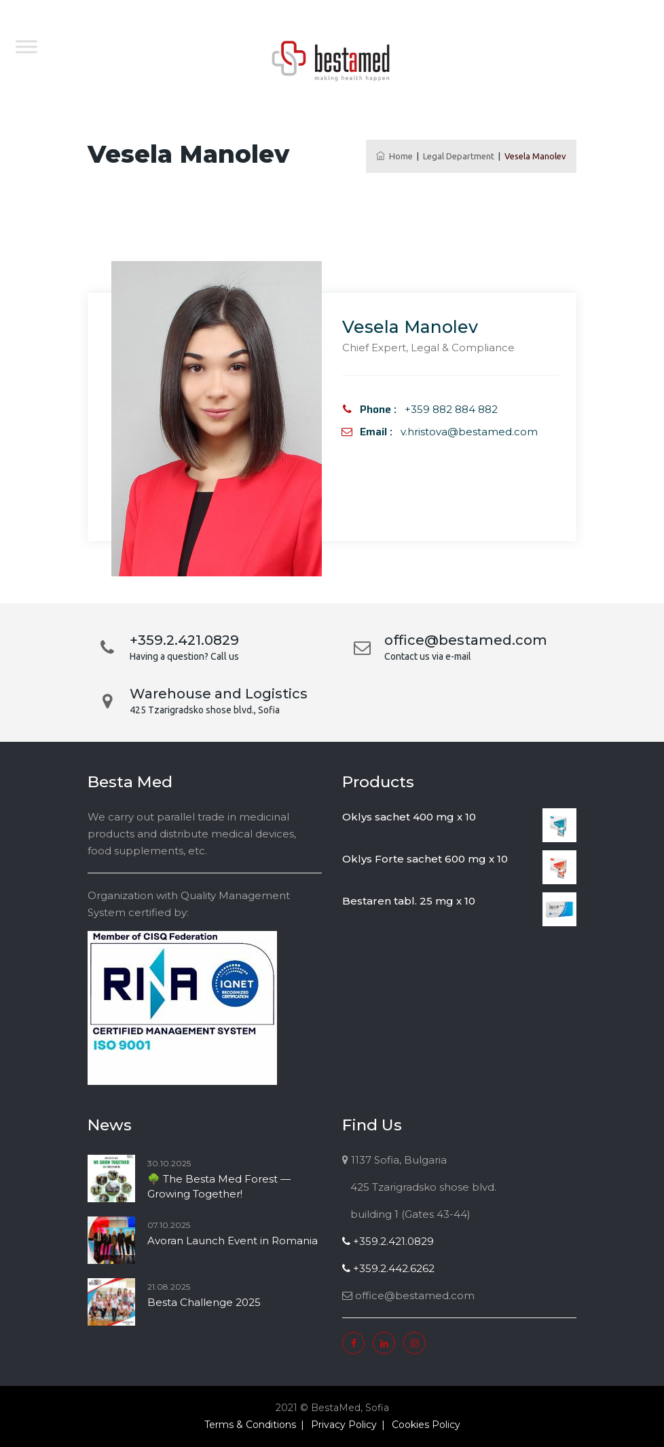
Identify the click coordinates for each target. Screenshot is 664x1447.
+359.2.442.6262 (388, 1268)
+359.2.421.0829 (388, 1241)
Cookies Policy (426, 1425)
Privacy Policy (344, 1425)
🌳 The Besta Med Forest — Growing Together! (219, 1186)
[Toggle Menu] (26, 46)
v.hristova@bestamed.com (469, 431)
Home (394, 156)
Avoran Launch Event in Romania (232, 1240)
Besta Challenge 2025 (204, 1302)
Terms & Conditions (250, 1425)
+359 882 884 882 (451, 409)
